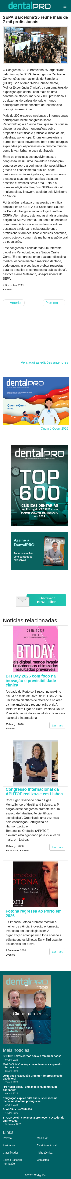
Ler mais (57, 725)
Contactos (43, 1159)
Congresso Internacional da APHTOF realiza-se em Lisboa (34, 791)
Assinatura (9, 1145)
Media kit (42, 1138)
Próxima (53, 303)
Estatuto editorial (47, 1145)
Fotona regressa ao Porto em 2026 (34, 913)
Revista (7, 1138)
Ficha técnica (44, 1152)
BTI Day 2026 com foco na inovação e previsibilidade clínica (31, 680)
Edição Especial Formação (12, 1161)
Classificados (10, 1152)
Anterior (14, 303)
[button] (65, 6)
